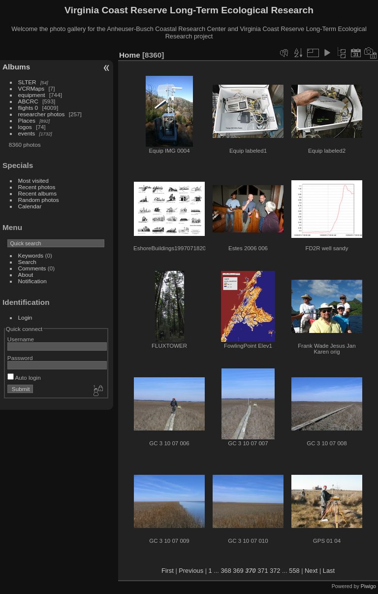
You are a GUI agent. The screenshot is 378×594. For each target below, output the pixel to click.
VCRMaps (31, 88)
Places (26, 120)
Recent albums (37, 193)
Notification (32, 281)
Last (329, 570)
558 (294, 570)
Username (20, 339)
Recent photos (37, 187)
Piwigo (368, 586)
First (167, 570)
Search (27, 262)
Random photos (38, 200)
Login (25, 317)
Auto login (24, 377)
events (26, 133)
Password (20, 358)
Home (129, 55)
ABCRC (28, 101)
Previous (191, 570)
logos (25, 127)
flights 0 (28, 107)
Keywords (31, 255)
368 (225, 570)
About (25, 274)
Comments (32, 268)
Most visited (33, 180)
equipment (31, 95)
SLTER (27, 82)
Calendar (30, 206)
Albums (16, 67)
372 (275, 570)
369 (238, 570)
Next (311, 570)
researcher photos (41, 114)
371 (262, 570)
